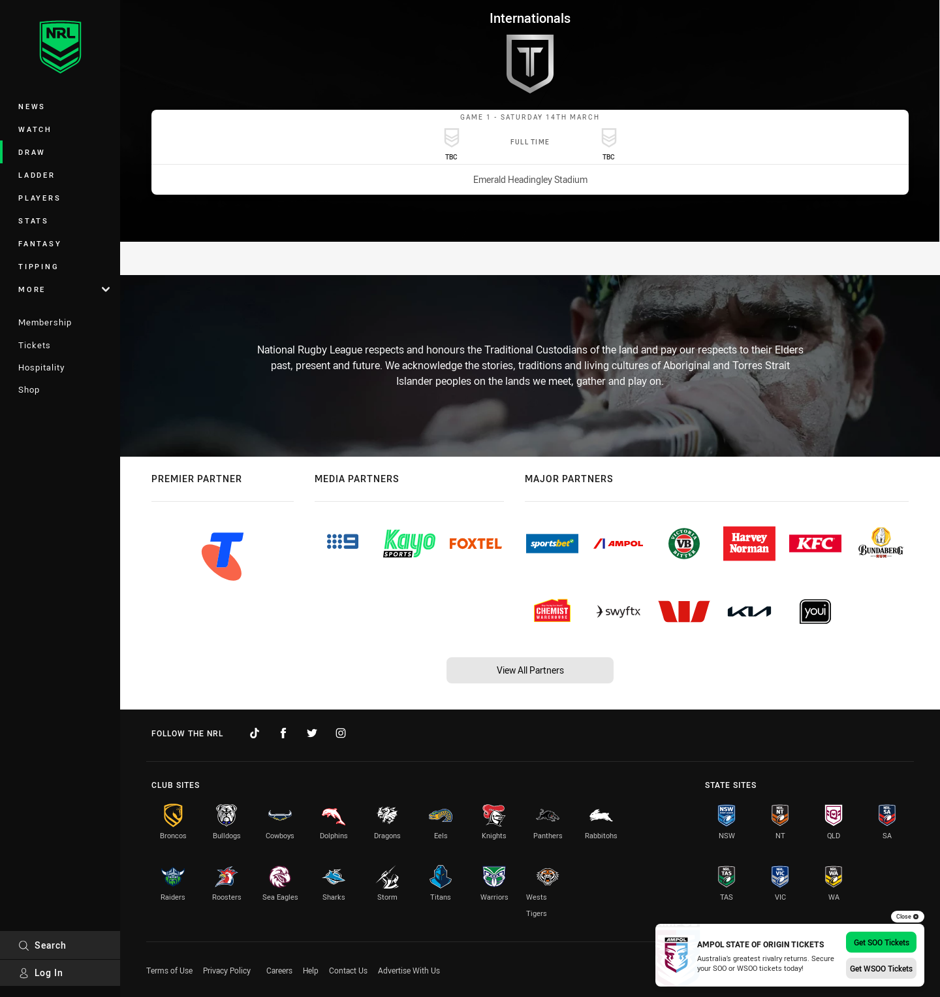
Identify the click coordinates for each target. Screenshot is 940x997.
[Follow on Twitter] (312, 733)
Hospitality (41, 367)
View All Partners (530, 670)
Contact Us (348, 970)
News (32, 106)
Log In (40, 972)
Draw (32, 152)
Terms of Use (169, 970)
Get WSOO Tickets (881, 968)
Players (39, 198)
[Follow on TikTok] (254, 733)
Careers (279, 970)
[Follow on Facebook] (283, 733)
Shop (29, 389)
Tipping (38, 266)
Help (311, 970)
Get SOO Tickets (881, 942)
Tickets (34, 345)
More (64, 289)
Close (907, 917)
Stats (33, 220)
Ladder (36, 175)
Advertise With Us (409, 970)
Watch (35, 129)
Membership (45, 322)
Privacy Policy (227, 970)
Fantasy (39, 243)
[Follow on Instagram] (341, 733)
